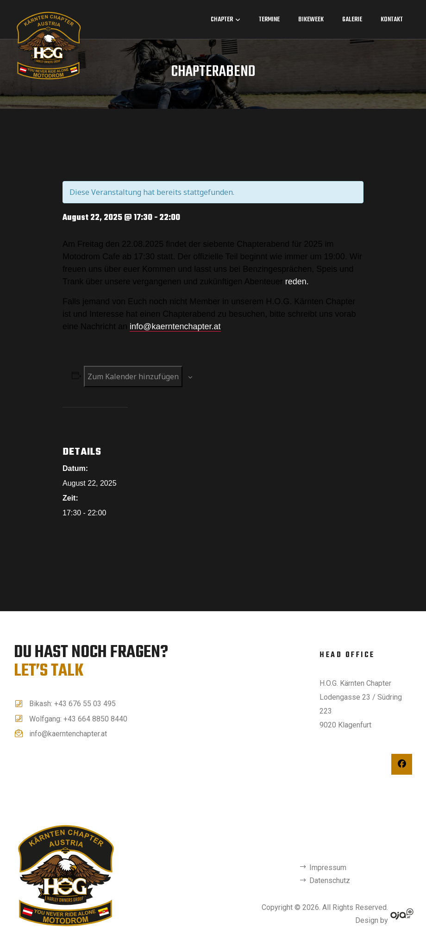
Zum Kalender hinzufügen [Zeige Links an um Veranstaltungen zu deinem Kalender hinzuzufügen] (133, 376)
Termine (269, 19)
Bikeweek (311, 19)
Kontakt (392, 19)
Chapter (225, 19)
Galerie (352, 19)
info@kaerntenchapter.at (175, 326)
